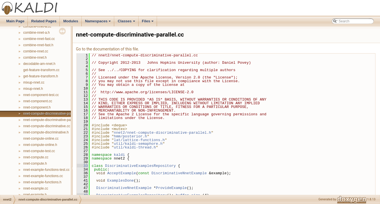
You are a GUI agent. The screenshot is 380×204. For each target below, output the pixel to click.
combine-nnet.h (35, 58)
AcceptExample (121, 173)
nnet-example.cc (35, 188)
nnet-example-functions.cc (43, 176)
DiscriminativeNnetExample (179, 173)
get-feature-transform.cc (41, 70)
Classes (127, 22)
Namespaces (98, 22)
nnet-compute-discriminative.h (46, 132)
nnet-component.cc (37, 101)
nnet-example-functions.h (42, 182)
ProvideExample (171, 187)
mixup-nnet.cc (33, 82)
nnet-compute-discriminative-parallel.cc (52, 114)
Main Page (15, 21)
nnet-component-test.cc (41, 95)
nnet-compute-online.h (40, 145)
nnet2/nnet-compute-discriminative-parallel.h (162, 132)
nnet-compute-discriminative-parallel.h (52, 120)
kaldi (119, 154)
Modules (70, 21)
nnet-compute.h (35, 163)
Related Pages (43, 21)
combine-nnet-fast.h (38, 45)
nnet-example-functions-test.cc (46, 170)
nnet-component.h (37, 107)
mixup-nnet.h (33, 89)
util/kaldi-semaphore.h (138, 143)
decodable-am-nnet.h (39, 64)
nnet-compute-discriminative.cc (46, 126)
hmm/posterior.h (130, 136)
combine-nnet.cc (35, 51)
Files (148, 22)
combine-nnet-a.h (36, 33)
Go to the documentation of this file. (107, 49)
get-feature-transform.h (40, 76)
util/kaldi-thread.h (135, 147)
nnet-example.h (35, 195)
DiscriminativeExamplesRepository (140, 165)
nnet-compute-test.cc (39, 151)
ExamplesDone (120, 180)
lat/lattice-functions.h (139, 140)
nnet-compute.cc (35, 157)
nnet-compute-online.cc (41, 139)
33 (82, 165)
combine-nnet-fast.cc (39, 39)
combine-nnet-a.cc (37, 26)
